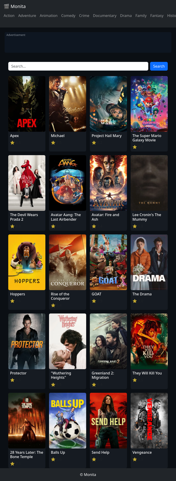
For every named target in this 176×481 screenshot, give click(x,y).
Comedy (68, 15)
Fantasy (157, 15)
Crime (84, 15)
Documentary (104, 15)
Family (141, 15)
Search (159, 66)
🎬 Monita (15, 6)
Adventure (27, 15)
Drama (126, 15)
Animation (49, 15)
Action (9, 15)
